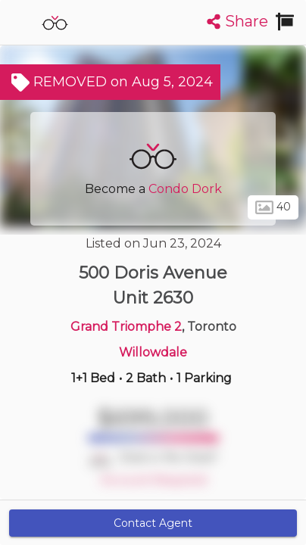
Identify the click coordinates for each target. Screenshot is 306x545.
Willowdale (153, 352)
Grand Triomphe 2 (126, 326)
